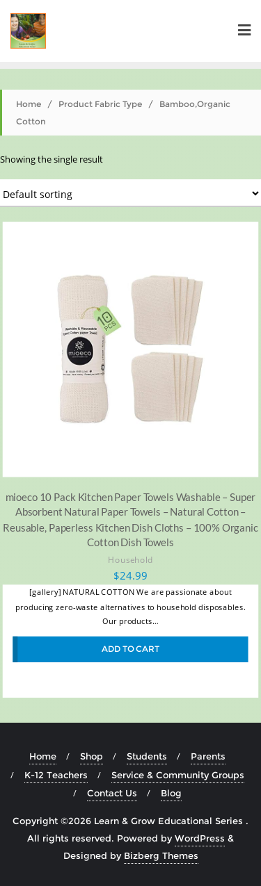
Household (130, 559)
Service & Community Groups (177, 774)
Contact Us (112, 792)
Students (147, 756)
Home (28, 104)
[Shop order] (130, 193)
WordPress (200, 838)
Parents (208, 756)
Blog (171, 792)
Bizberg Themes (161, 855)
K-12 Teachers (56, 774)
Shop (91, 756)
